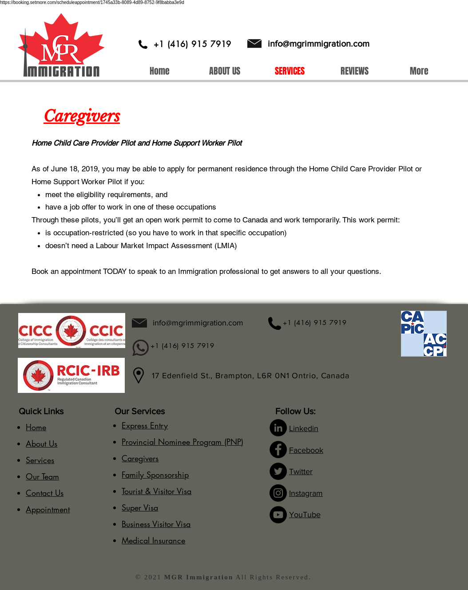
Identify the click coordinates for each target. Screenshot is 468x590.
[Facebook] (278, 449)
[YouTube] (278, 514)
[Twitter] (278, 471)
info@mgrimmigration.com (318, 43)
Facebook (306, 450)
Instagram (306, 493)
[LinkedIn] (278, 427)
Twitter (301, 471)
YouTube (305, 514)
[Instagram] (278, 493)
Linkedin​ (303, 428)
